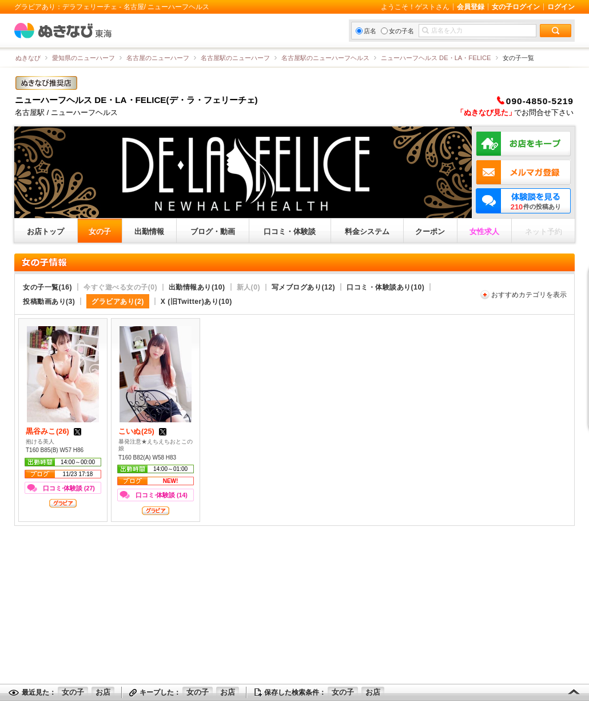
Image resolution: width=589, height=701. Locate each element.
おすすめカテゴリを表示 (529, 294)
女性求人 (484, 231)
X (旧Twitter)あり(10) (196, 302)
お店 (102, 692)
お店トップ (45, 231)
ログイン (561, 7)
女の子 (100, 231)
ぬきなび (28, 57)
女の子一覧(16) (47, 287)
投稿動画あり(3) (49, 302)
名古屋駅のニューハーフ (235, 57)
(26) (54, 431)
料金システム (367, 231)
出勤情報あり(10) (197, 287)
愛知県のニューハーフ (83, 57)
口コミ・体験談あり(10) (385, 287)
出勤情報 (149, 231)
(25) (143, 431)
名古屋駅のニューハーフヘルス (325, 57)
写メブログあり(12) (303, 287)
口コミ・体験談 (290, 231)
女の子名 (397, 30)
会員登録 (470, 7)
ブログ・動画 (212, 231)
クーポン (430, 231)
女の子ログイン (516, 7)
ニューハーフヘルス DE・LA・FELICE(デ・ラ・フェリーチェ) (136, 100)
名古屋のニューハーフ (157, 57)
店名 (366, 30)
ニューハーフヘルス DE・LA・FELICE (436, 57)
